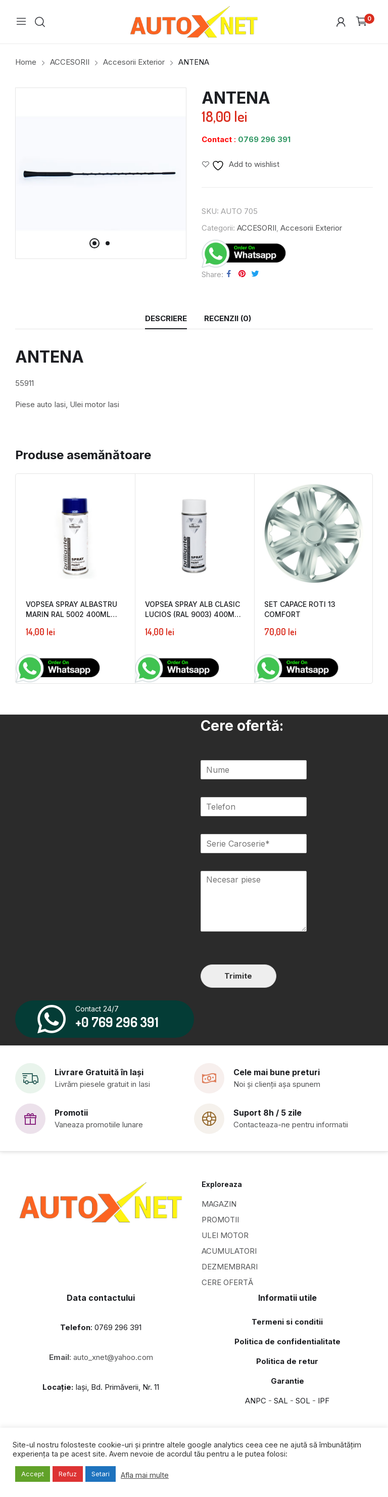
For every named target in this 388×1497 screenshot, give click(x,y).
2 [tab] (108, 243)
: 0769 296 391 (100, 1327)
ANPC (255, 1400)
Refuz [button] (68, 1474)
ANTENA (49, 357)
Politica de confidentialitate (287, 1341)
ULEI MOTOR (225, 1235)
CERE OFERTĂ (227, 1282)
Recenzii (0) (227, 318)
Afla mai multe (145, 1475)
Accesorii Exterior (311, 228)
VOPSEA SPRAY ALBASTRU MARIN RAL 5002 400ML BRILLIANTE (71, 614)
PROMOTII (220, 1219)
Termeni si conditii (287, 1322)
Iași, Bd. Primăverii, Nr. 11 (100, 1387)
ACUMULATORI (229, 1251)
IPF (323, 1400)
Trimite (238, 976)
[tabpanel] (101, 173)
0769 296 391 (264, 139)
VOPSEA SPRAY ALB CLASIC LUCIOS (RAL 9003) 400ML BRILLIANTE (192, 614)
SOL (303, 1400)
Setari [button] (100, 1474)
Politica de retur (287, 1361)
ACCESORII (256, 228)
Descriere (166, 318)
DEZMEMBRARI (230, 1266)
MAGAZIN (219, 1204)
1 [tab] (94, 243)
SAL (281, 1400)
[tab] (166, 318)
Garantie (287, 1381)
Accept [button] (32, 1474)
